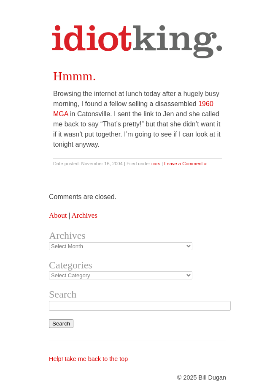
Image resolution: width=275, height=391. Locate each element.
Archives (84, 215)
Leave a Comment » (185, 163)
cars (155, 163)
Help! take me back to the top (88, 358)
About (58, 215)
